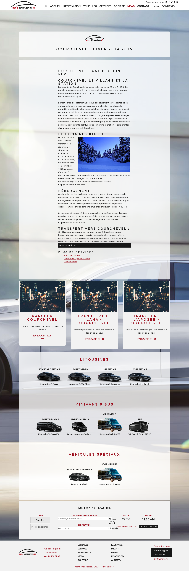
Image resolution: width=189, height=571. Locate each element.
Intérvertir (110, 528)
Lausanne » (117, 545)
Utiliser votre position (110, 519)
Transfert (40, 520)
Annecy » (116, 560)
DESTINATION (84, 525)
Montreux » (117, 556)
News (81, 556)
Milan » (115, 549)
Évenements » (70, 262)
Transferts (84, 553)
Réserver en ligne (67, 245)
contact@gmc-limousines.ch (161, 553)
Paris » (114, 553)
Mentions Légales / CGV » (87, 567)
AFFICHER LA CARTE (126, 527)
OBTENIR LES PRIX (148, 527)
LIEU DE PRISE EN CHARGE (84, 516)
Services (82, 549)
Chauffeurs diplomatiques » (77, 259)
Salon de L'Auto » (72, 255)
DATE (126, 516)
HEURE (148, 516)
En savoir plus (42, 336)
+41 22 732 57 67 (156, 2)
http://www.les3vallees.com (71, 185)
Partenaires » (107, 567)
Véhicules (83, 545)
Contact (83, 560)
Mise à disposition (40, 527)
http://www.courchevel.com (71, 223)
